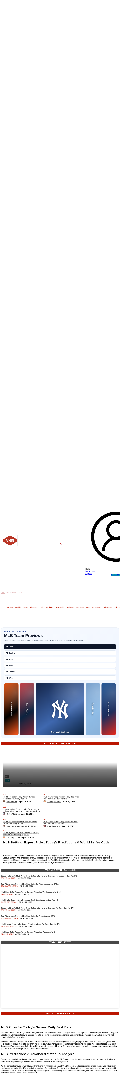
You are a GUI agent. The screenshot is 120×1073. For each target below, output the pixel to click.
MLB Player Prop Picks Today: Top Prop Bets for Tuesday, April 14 (30, 924)
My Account (90, 571)
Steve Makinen (8, 878)
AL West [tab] (9, 659)
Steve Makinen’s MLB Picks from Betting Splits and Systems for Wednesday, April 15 (39, 876)
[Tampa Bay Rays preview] (93, 709)
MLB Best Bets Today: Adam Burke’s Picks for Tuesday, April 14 (29, 932)
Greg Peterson (9, 902)
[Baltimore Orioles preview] (11, 709)
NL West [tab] (9, 678)
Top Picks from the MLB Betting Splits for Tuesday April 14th (28, 916)
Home (3, 593)
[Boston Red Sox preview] (27, 709)
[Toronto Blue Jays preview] (108, 709)
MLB (4, 794)
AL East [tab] (9, 647)
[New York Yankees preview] (60, 709)
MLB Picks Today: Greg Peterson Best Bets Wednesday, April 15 (29, 900)
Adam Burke (7, 894)
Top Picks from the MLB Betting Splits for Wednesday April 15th (30, 884)
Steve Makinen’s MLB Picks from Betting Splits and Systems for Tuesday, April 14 (37, 908)
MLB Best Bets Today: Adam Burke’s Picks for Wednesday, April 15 (30, 892)
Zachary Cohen (9, 926)
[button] (60, 544)
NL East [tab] (9, 665)
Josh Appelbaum (9, 886)
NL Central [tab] (10, 672)
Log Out (88, 573)
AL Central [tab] (10, 653)
